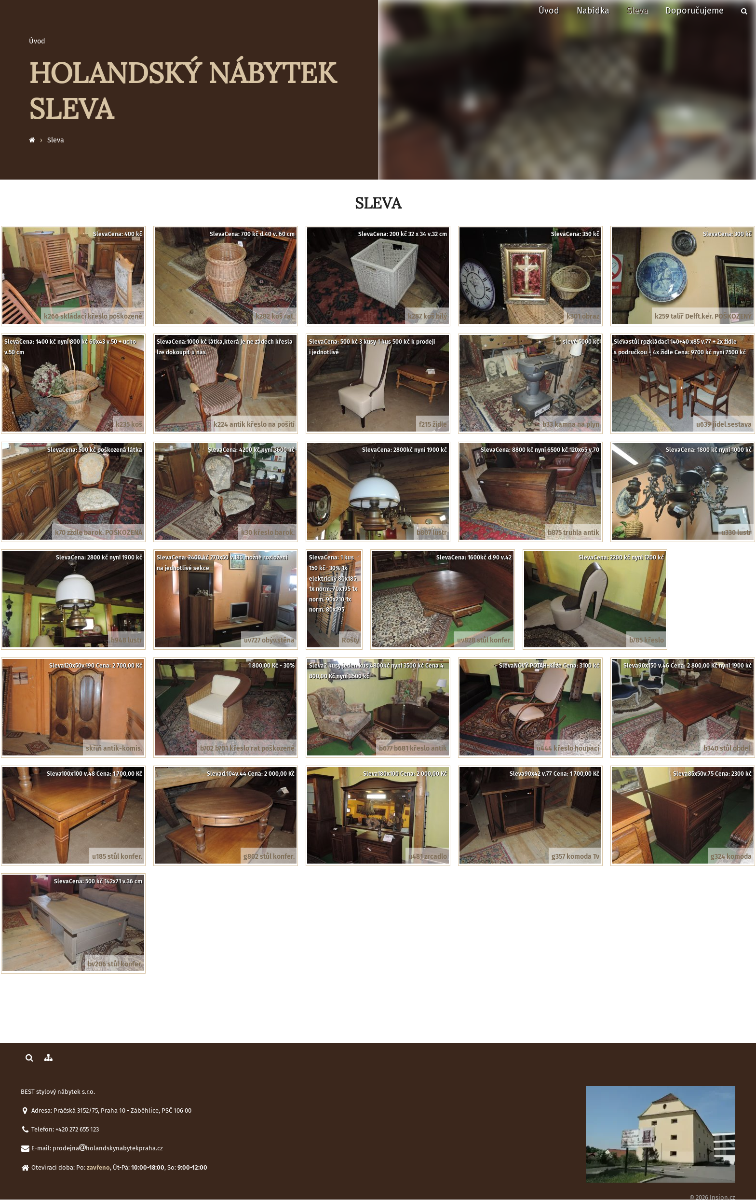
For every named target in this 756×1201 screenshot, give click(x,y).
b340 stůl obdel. (727, 748)
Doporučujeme (694, 10)
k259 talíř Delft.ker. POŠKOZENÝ (703, 316)
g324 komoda (731, 856)
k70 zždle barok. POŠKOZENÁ (98, 533)
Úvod (549, 10)
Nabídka (593, 10)
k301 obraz (583, 316)
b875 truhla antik (573, 533)
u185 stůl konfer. (117, 856)
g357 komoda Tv (575, 856)
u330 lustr (736, 533)
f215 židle (433, 424)
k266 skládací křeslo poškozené (93, 316)
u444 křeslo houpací (568, 748)
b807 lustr (432, 533)
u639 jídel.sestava (724, 424)
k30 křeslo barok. (268, 533)
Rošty (350, 640)
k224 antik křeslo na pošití (254, 424)
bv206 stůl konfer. (115, 964)
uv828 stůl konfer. (484, 640)
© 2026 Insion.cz (712, 1197)
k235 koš (129, 424)
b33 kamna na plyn (570, 424)
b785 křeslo (646, 640)
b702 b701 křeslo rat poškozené (247, 748)
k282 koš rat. (275, 316)
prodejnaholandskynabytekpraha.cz (108, 1148)
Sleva (637, 10)
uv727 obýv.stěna (269, 640)
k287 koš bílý (427, 316)
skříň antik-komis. (114, 748)
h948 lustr (126, 640)
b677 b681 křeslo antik (413, 748)
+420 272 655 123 (77, 1129)
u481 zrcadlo (427, 856)
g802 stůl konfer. (269, 856)
